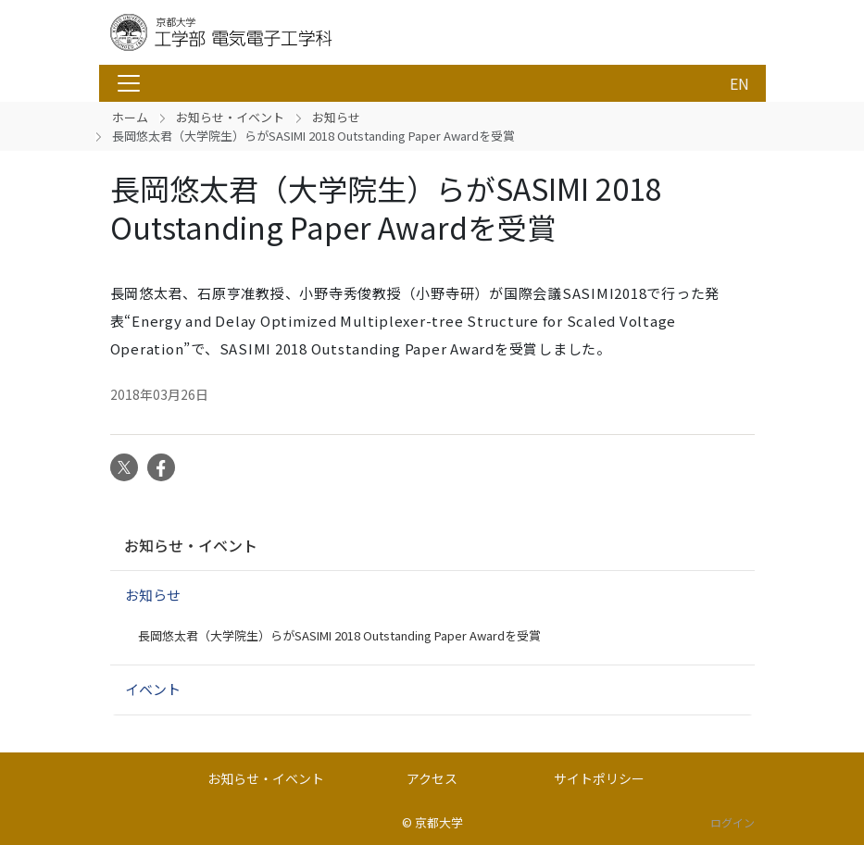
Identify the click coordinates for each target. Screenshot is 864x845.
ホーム (130, 117)
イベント (153, 689)
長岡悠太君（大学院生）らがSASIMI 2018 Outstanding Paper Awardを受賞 (339, 635)
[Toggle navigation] (128, 83)
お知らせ (336, 117)
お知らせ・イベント (230, 117)
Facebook (161, 467)
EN (739, 83)
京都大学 (439, 822)
